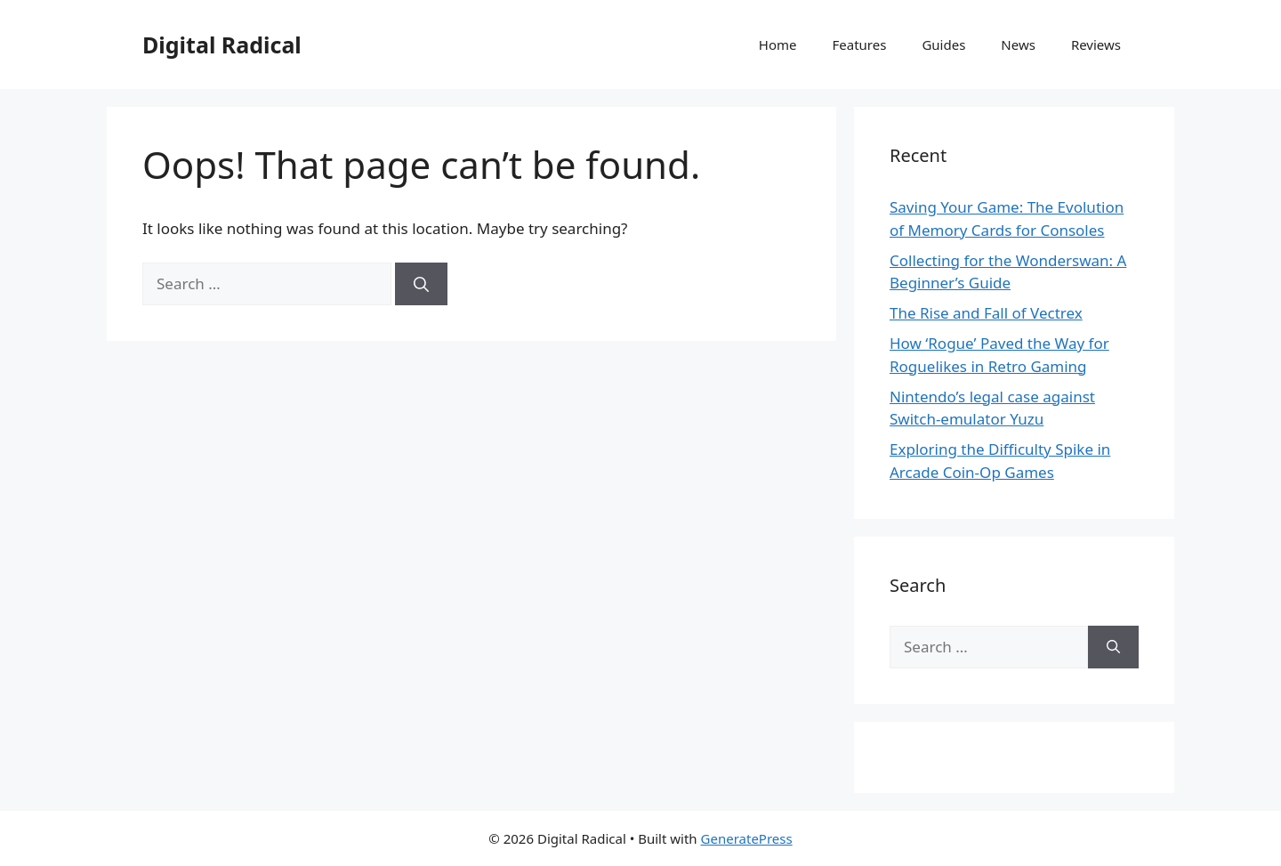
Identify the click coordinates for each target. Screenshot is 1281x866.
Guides (943, 44)
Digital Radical (222, 44)
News (1018, 44)
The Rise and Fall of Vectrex (986, 313)
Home (778, 44)
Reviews (1096, 44)
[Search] (421, 284)
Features (860, 44)
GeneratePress (747, 838)
